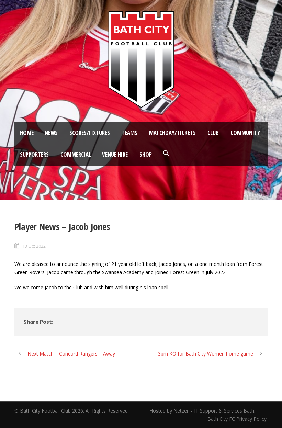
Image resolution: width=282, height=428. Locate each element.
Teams (129, 133)
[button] (166, 153)
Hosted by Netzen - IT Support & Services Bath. (202, 410)
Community (245, 133)
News (51, 133)
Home (27, 133)
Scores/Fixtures (89, 133)
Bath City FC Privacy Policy (237, 419)
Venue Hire (115, 154)
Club (213, 133)
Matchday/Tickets (172, 133)
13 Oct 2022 (34, 246)
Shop (145, 154)
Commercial (75, 154)
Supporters (34, 154)
